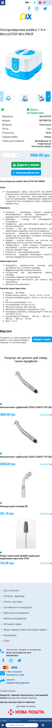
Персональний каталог (28, 172)
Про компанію (11, 590)
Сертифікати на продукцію (17, 607)
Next (48, 96)
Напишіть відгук (42, 339)
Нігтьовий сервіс (12, 624)
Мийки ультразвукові (14, 618)
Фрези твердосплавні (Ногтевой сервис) (25, 629)
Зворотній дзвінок (17, 682)
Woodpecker (10, 635)
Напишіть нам (15, 674)
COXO (6, 640)
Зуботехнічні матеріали (16, 612)
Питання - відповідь (14, 596)
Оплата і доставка (12, 601)
